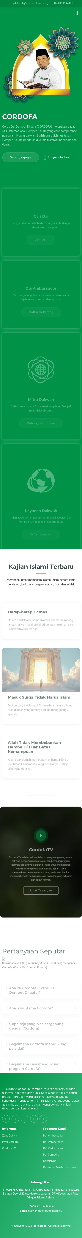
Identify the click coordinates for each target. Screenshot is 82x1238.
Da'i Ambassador (53, 1135)
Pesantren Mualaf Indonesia (59, 1167)
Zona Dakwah (10, 1135)
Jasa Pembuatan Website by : (35, 1230)
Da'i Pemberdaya (53, 1142)
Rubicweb (57, 1230)
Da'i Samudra (51, 1154)
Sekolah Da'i (50, 1161)
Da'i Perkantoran (53, 1148)
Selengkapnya (20, 157)
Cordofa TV (9, 1148)
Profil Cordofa (10, 1142)
